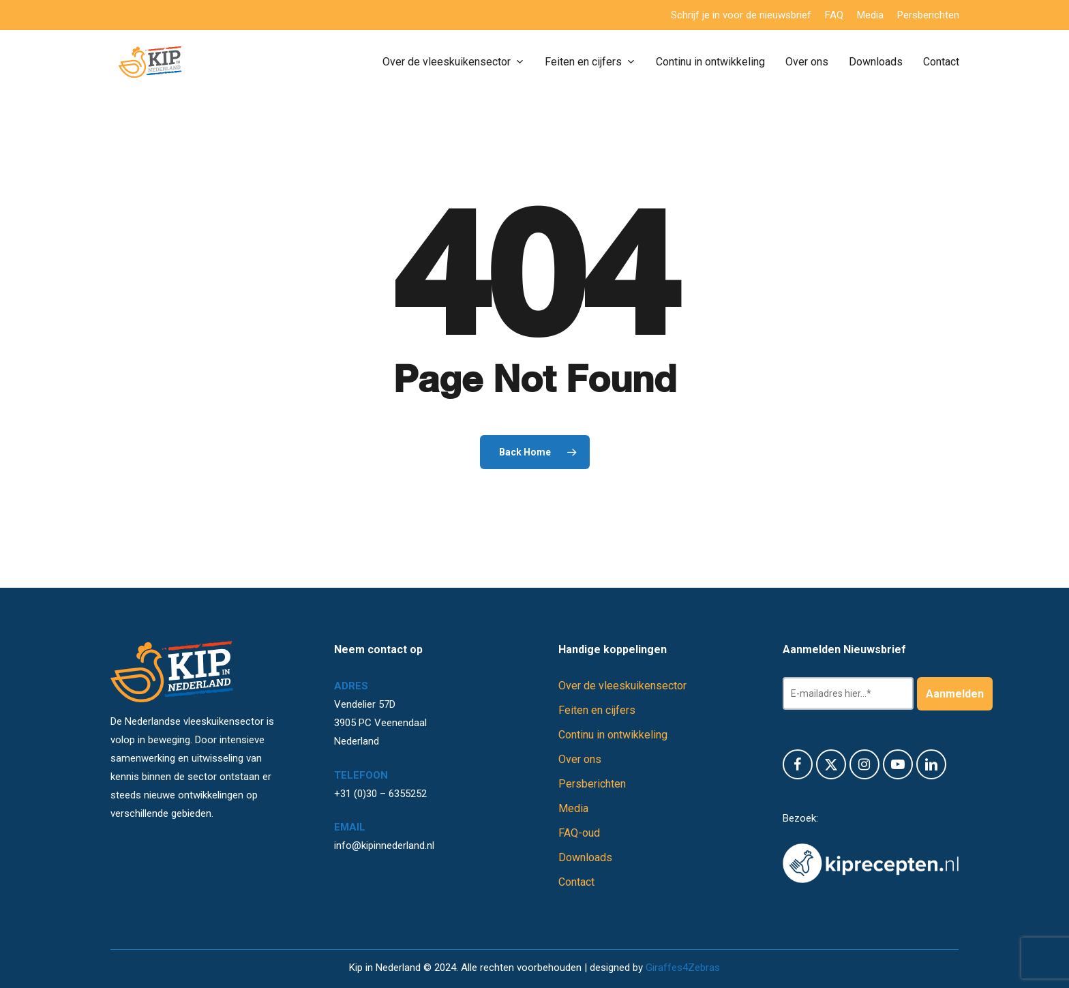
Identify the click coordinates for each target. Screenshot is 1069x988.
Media (573, 808)
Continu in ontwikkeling (612, 734)
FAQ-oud (579, 832)
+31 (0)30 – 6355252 (380, 794)
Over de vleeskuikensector (622, 685)
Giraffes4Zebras (683, 967)
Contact (576, 881)
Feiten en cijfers (596, 710)
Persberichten (592, 783)
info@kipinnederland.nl (384, 845)
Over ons (579, 759)
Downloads (585, 857)
